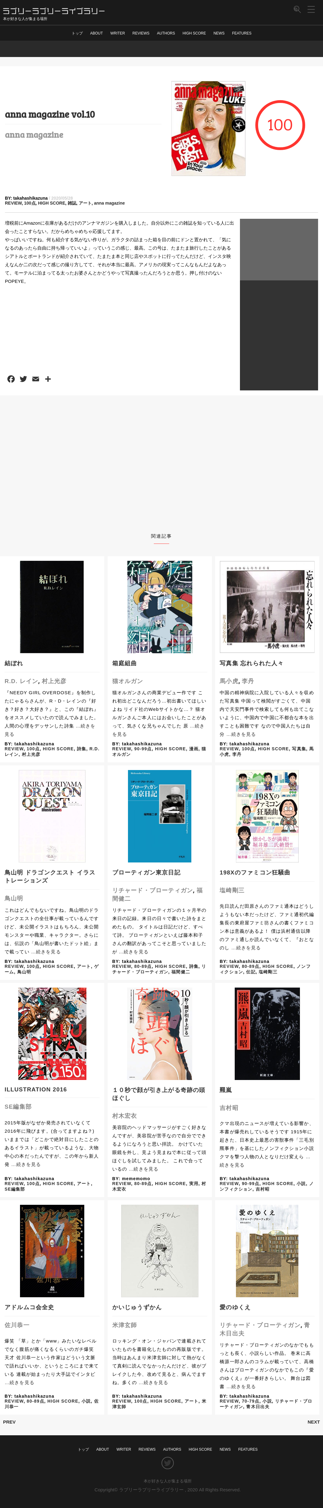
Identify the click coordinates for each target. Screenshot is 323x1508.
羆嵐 (226, 1090)
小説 (301, 1183)
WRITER (117, 33)
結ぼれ (14, 663)
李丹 (248, 681)
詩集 (81, 748)
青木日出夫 (257, 1406)
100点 (29, 203)
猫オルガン (127, 681)
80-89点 (143, 966)
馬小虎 (229, 681)
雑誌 (72, 203)
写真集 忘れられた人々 (252, 663)
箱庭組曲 (124, 663)
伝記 (250, 971)
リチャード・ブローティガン (152, 890)
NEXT (314, 1421)
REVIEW (13, 203)
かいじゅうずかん (137, 1307)
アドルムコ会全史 (29, 1307)
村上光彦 (54, 681)
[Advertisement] (279, 249)
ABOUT (96, 33)
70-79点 (250, 1401)
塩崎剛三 (232, 890)
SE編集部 (18, 1106)
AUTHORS (166, 33)
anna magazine (34, 134)
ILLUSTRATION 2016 (36, 1089)
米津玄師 (124, 1325)
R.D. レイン (21, 681)
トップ (77, 33)
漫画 (193, 748)
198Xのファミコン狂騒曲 (255, 872)
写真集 (299, 748)
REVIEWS (141, 33)
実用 (193, 1183)
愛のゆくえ (235, 1307)
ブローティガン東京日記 (146, 872)
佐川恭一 (17, 1325)
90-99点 (143, 748)
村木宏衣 (124, 1116)
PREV (9, 1421)
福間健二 (180, 971)
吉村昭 (229, 1108)
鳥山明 (14, 898)
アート (85, 203)
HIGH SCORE (194, 33)
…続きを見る (241, 734)
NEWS (219, 33)
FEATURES (241, 33)
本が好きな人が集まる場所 (168, 1481)
